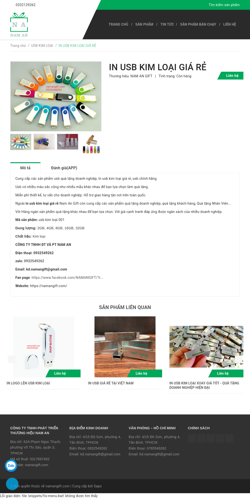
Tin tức (167, 24)
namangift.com (36, 467)
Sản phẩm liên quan (125, 309)
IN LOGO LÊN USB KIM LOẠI (28, 385)
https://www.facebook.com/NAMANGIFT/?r (66, 280)
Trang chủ (118, 24)
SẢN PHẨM (144, 24)
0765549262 (156, 450)
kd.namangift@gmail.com (100, 456)
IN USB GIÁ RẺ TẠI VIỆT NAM (111, 385)
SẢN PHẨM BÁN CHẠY (198, 24)
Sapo (98, 488)
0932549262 (34, 263)
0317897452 (39, 461)
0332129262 (25, 5)
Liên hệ (229, 24)
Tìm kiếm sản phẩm (224, 5)
